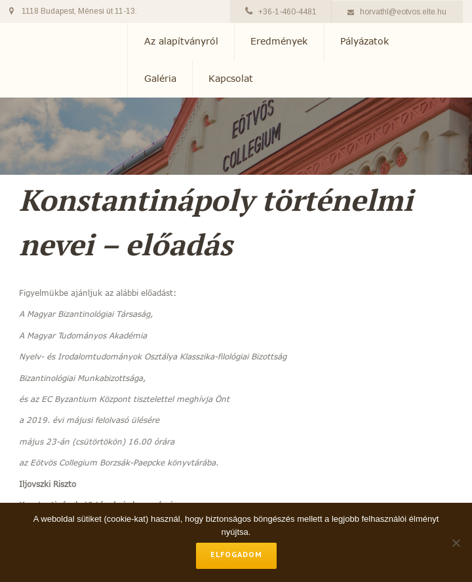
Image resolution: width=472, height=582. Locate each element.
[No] (455, 542)
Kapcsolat (230, 78)
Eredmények (278, 41)
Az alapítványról (181, 41)
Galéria (160, 78)
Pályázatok (364, 41)
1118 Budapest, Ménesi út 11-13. (79, 11)
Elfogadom (236, 554)
